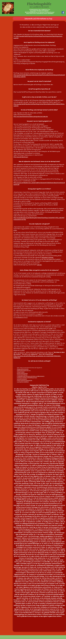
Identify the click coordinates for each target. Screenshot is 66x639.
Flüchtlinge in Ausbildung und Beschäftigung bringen (27, 377)
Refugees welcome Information (22, 369)
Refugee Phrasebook (20, 372)
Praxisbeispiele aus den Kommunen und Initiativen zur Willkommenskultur (30, 376)
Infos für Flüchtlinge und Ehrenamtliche (24, 380)
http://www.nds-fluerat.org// (21, 157)
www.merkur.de (21, 352)
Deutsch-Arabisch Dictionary (22, 373)
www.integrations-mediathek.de (23, 382)
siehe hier (39, 265)
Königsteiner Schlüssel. (47, 257)
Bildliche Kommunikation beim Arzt (24, 370)
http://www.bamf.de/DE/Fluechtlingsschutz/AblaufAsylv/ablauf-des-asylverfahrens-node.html (37, 92)
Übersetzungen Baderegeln (22, 374)
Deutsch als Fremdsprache (22, 379)
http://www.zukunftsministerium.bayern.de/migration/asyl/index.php (31, 116)
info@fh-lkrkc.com (45, 9)
